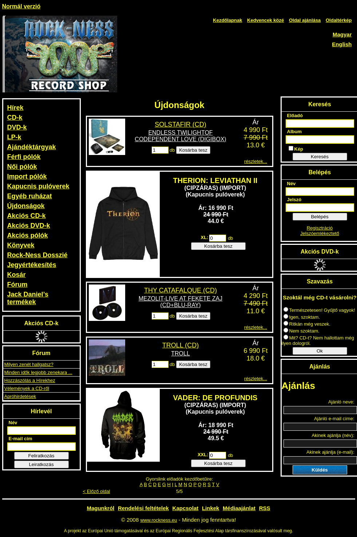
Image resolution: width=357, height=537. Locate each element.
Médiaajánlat (239, 508)
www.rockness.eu (158, 520)
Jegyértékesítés (31, 264)
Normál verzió (21, 6)
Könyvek (21, 245)
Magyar (342, 34)
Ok (320, 351)
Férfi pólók (24, 156)
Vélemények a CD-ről (26, 388)
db (172, 150)
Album (294, 131)
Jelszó (294, 199)
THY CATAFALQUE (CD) (180, 290)
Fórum (17, 284)
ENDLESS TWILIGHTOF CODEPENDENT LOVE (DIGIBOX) (180, 136)
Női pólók (22, 166)
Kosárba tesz (193, 150)
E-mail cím (20, 438)
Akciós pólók (27, 235)
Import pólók (27, 176)
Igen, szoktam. (301, 317)
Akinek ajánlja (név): (333, 435)
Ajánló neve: (341, 402)
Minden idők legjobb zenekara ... (38, 372)
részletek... (255, 161)
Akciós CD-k (26, 215)
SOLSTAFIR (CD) (180, 124)
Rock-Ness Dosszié (37, 255)
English (342, 44)
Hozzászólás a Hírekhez (29, 380)
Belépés (319, 216)
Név (13, 422)
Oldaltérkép (339, 20)
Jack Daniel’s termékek (27, 298)
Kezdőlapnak (227, 20)
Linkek (210, 508)
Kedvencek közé (265, 20)
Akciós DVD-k (28, 225)
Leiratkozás (41, 464)
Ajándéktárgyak (31, 147)
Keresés (320, 156)
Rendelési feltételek (143, 508)
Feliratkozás (41, 455)
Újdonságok (26, 206)
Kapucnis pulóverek (38, 186)
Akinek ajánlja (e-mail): (330, 452)
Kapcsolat (185, 508)
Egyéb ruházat (29, 196)
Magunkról (100, 508)
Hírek (15, 107)
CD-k (15, 117)
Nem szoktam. (301, 331)
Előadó (295, 115)
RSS (264, 508)
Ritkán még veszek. (306, 324)
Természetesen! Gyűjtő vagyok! (319, 310)
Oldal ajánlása (305, 20)
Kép (296, 149)
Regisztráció (320, 228)
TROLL (180, 353)
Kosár (16, 274)
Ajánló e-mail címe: (334, 418)
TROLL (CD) (180, 345)
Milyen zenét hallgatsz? (28, 364)
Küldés (320, 470)
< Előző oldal (96, 491)
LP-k (14, 137)
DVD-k (17, 127)
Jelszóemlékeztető (319, 233)
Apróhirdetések (20, 396)
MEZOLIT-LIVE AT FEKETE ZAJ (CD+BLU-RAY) (181, 301)
